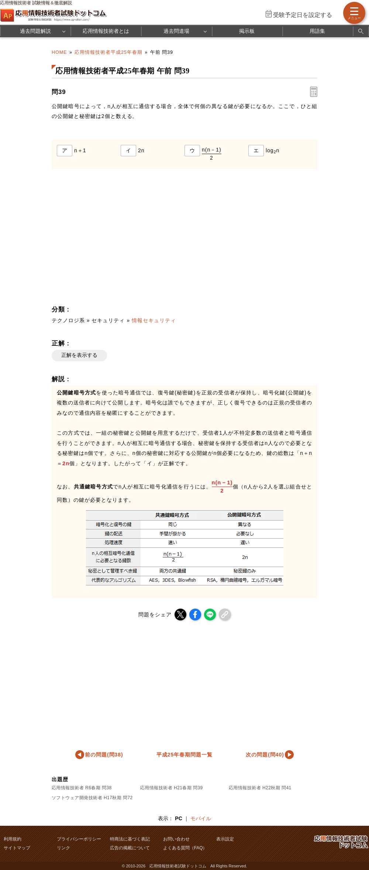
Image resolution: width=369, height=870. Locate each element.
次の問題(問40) (265, 755)
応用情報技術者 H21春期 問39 (171, 787)
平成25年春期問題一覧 (184, 755)
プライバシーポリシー (79, 839)
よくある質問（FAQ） (185, 847)
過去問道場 (176, 31)
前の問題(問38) (104, 755)
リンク (63, 847)
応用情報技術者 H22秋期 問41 (260, 787)
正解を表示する (79, 355)
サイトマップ (17, 847)
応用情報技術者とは (106, 31)
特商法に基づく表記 (130, 839)
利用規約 (12, 839)
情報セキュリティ (154, 320)
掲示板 (247, 31)
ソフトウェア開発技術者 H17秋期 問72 (92, 797)
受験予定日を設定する (302, 15)
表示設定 (225, 839)
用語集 (317, 31)
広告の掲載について (130, 847)
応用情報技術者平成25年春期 (108, 52)
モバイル (200, 818)
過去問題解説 (35, 31)
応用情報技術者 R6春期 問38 (82, 787)
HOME (59, 52)
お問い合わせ (176, 839)
